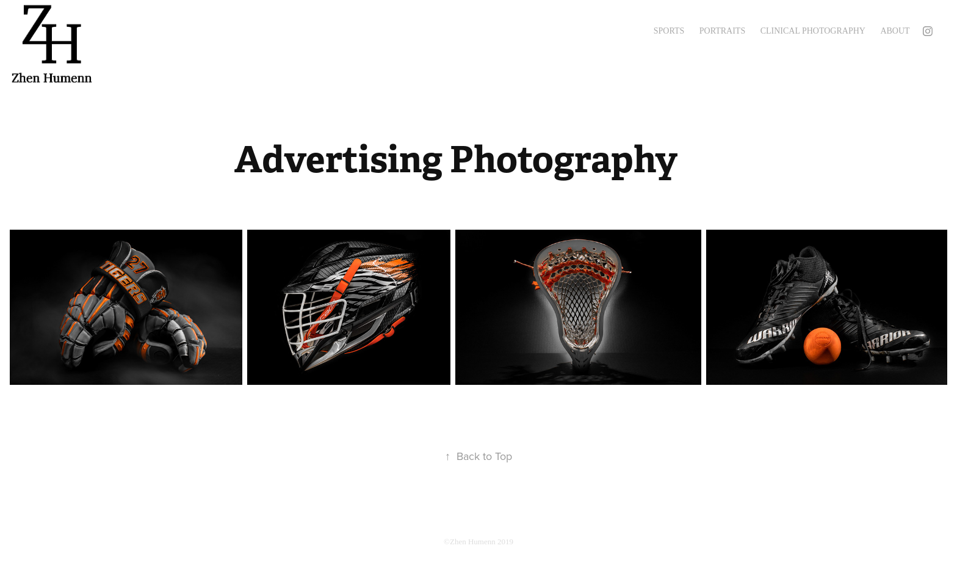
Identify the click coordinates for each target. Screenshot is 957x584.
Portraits (722, 30)
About (894, 30)
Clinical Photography (812, 30)
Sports (669, 30)
